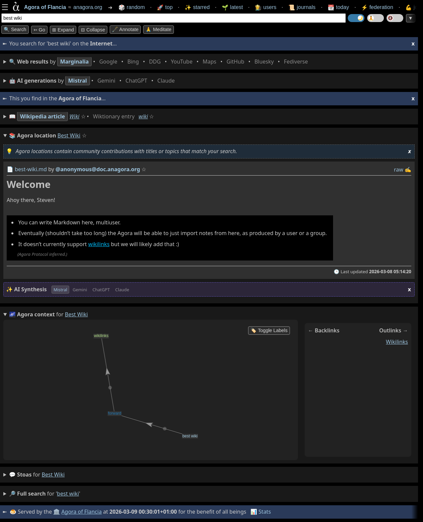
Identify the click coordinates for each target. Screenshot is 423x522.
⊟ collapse (93, 29)
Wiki (75, 116)
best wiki (53, 474)
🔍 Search (15, 29)
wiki (143, 116)
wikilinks (99, 244)
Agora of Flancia (82, 511)
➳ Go (39, 29)
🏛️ (56, 511)
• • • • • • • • (160, 61)
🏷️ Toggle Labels (269, 330)
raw (398, 169)
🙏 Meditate (158, 29)
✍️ (408, 169)
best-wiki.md (31, 169)
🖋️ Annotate (125, 29)
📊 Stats (260, 511)
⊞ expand (63, 29)
